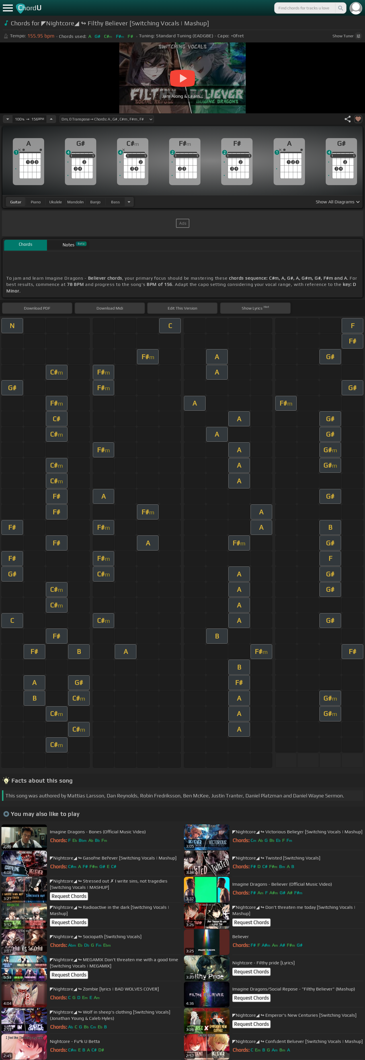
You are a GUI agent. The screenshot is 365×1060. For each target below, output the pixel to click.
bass (115, 202)
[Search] (340, 8)
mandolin (75, 202)
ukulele (55, 202)
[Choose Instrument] (129, 201)
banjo (95, 202)
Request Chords (69, 896)
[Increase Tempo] (51, 119)
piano (36, 202)
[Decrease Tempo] (8, 119)
